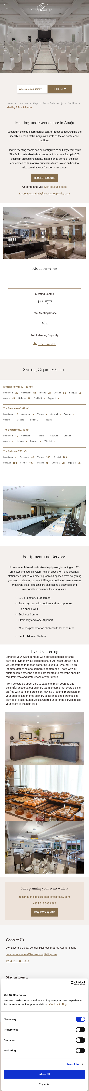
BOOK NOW (60, 89)
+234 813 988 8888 (55, 186)
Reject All (44, 1084)
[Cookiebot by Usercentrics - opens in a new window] (70, 983)
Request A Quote (44, 178)
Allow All (44, 1074)
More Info (73, 1064)
